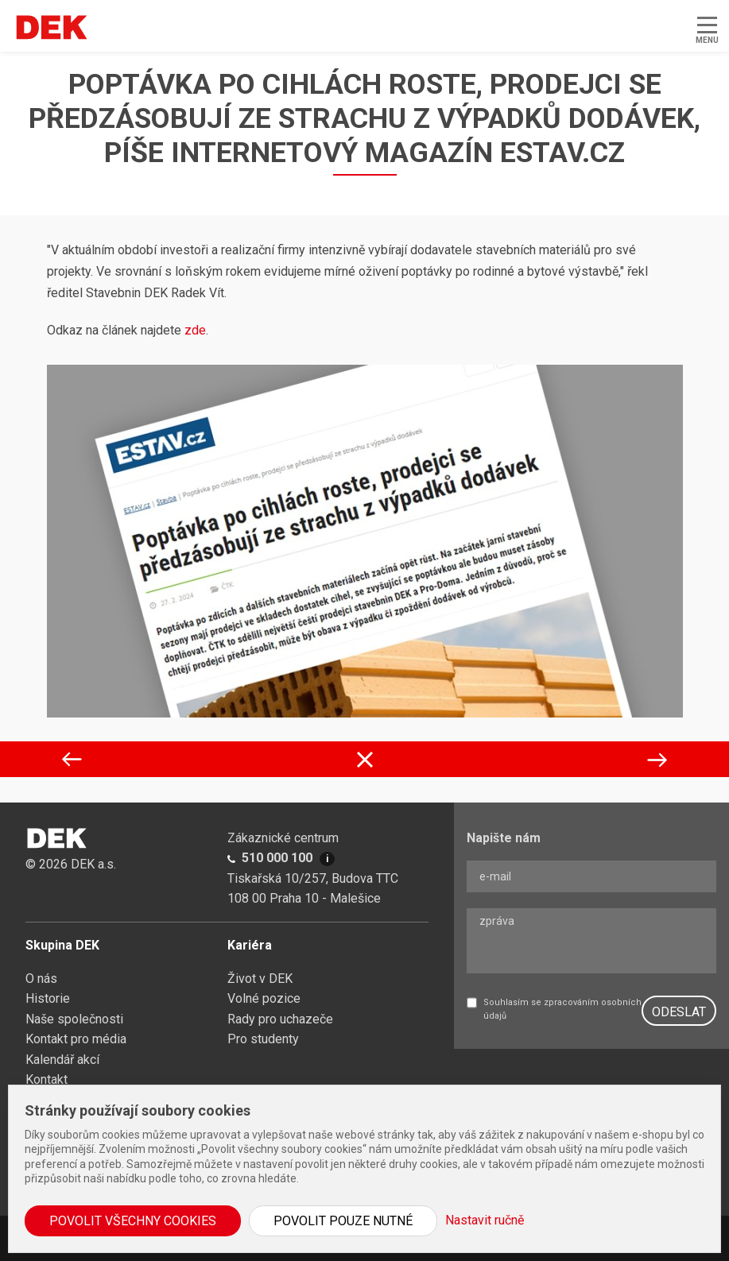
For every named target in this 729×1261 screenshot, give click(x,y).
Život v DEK (260, 978)
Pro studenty (263, 1038)
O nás (41, 978)
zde (195, 330)
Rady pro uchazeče (280, 1019)
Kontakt (46, 1079)
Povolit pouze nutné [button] (343, 1220)
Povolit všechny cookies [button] (132, 1220)
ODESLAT (679, 1011)
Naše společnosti (74, 1019)
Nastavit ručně (484, 1220)
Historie (47, 998)
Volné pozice (264, 998)
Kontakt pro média (75, 1038)
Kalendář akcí (62, 1059)
